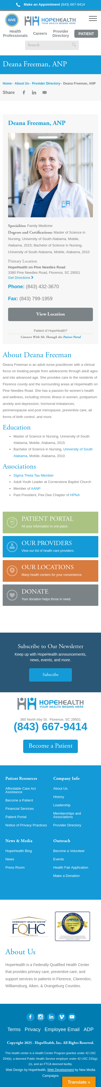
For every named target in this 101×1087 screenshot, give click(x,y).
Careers (40, 33)
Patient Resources (21, 779)
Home (7, 83)
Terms (13, 1029)
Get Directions (20, 278)
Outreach (61, 841)
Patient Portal (86, 35)
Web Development (60, 1070)
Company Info (66, 779)
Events (58, 859)
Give (12, 20)
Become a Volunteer (69, 851)
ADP (89, 1029)
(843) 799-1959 (30, 298)
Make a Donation (66, 875)
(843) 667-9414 (50, 4)
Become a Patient (50, 746)
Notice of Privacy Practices (26, 825)
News (9, 859)
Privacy (32, 1029)
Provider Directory (61, 33)
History (58, 797)
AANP (35, 489)
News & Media (18, 841)
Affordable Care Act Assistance (20, 790)
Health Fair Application (70, 867)
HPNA (75, 495)
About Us (22, 83)
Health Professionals (15, 33)
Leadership (62, 805)
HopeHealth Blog (18, 851)
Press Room (15, 867)
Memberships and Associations (67, 815)
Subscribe (50, 675)
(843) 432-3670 (33, 286)
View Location (50, 314)
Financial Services (19, 808)
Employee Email (61, 1029)
